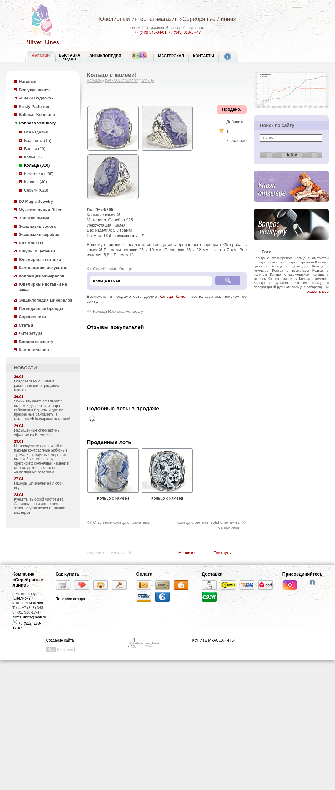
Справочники (32, 316)
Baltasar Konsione (37, 114)
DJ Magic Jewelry (36, 201)
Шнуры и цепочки (37, 251)
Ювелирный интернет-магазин (138, 19)
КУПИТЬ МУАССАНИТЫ (213, 640)
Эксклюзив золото (37, 226)
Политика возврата (72, 599)
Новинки (27, 81)
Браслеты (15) (37, 140)
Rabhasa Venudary (37, 123)
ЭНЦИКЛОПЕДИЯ (105, 56)
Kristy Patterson (35, 106)
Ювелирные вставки (40, 259)
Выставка (69, 57)
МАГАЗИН (41, 56)
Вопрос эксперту (36, 341)
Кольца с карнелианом (289, 274)
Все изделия (36, 132)
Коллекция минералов (42, 276)
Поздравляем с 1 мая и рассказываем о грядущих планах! (36, 385)
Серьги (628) (36, 190)
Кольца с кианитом (283, 279)
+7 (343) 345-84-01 (150, 32)
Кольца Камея (173, 296)
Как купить (68, 574)
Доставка (212, 574)
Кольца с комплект (314, 279)
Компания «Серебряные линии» (27, 580)
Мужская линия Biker (40, 210)
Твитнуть (222, 552)
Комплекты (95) (39, 173)
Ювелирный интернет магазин (27, 600)
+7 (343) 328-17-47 (184, 32)
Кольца (147, 80)
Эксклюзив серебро (39, 234)
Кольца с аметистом (312, 258)
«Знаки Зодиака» (36, 98)
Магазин (94, 80)
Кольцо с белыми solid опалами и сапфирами (208, 525)
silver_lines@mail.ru (29, 617)
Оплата (144, 574)
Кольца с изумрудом (290, 270)
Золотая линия (34, 218)
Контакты (203, 56)
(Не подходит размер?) (126, 236)
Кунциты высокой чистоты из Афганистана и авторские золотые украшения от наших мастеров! (39, 506)
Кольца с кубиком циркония (280, 283)
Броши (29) (34, 148)
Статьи (26, 325)
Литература (30, 333)
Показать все (316, 291)
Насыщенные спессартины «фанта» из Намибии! (37, 432)
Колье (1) (33, 157)
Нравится (187, 552)
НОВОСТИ (25, 367)
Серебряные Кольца (112, 269)
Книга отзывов (34, 350)
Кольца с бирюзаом (299, 262)
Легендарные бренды (41, 308)
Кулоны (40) (35, 181)
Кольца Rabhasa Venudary (118, 311)
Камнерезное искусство (43, 267)
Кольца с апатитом (268, 262)
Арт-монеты (31, 243)
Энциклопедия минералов (46, 300)
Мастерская (171, 56)
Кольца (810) (37, 165)
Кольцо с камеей (113, 496)
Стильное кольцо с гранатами (121, 522)
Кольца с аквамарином (273, 258)
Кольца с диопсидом (290, 266)
